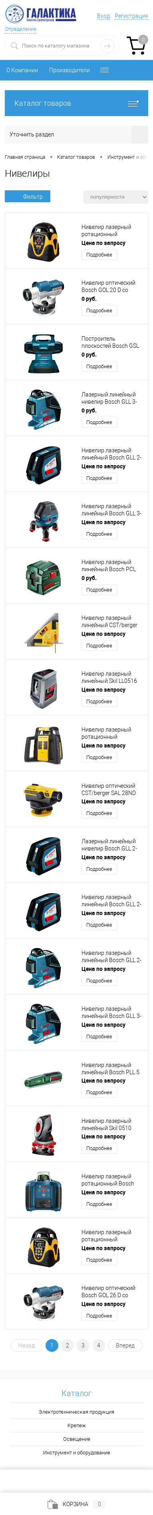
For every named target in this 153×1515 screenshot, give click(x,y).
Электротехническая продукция (76, 1412)
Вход (103, 16)
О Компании (22, 70)
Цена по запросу (103, 243)
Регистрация (131, 16)
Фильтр (27, 196)
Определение (20, 29)
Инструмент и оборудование (76, 1453)
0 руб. (89, 298)
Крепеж (77, 1425)
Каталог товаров (76, 103)
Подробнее (99, 255)
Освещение (76, 1439)
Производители (69, 70)
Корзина (77, 1504)
